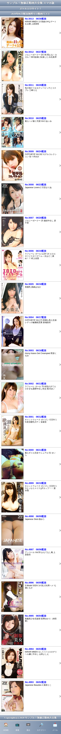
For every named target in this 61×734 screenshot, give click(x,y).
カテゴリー (41, 727)
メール (55, 727)
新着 (17, 727)
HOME (6, 727)
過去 (28, 727)
